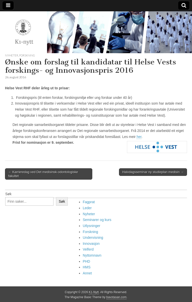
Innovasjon (91, 244)
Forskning (27, 55)
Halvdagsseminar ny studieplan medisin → (153, 172)
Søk (8, 194)
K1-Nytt (94, 292)
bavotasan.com (116, 297)
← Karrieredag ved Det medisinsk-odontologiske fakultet (43, 174)
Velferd (88, 249)
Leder (87, 208)
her (138, 137)
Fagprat (89, 202)
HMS (86, 267)
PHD (86, 261)
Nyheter (11, 55)
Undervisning (93, 238)
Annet (87, 273)
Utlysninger (91, 226)
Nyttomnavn (92, 255)
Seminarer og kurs (97, 220)
